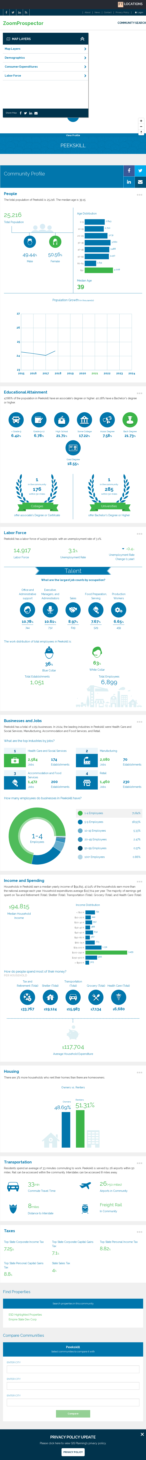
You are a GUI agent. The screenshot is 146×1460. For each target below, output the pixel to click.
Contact (108, 12)
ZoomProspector (23, 23)
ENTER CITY (73, 1367)
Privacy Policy (122, 12)
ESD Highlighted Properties (25, 1314)
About (88, 12)
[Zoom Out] (141, 127)
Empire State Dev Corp (23, 1319)
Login (139, 12)
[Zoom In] (141, 121)
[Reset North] (141, 132)
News (97, 12)
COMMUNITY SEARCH (132, 22)
